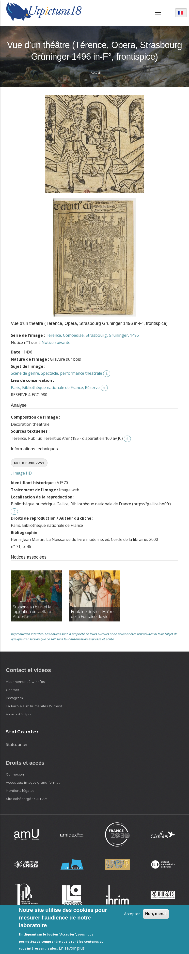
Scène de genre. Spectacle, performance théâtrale (56, 373)
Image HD (21, 473)
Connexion (15, 774)
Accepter (132, 914)
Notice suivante (56, 342)
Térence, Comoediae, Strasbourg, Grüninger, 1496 (92, 335)
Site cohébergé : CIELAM (27, 799)
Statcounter (17, 744)
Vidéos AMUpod (19, 714)
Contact (12, 690)
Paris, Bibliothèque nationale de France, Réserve (55, 387)
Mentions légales (20, 791)
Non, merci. (156, 914)
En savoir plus (72, 948)
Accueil (96, 73)
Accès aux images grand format (33, 782)
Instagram (14, 698)
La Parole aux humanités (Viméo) (34, 706)
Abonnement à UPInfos (25, 682)
